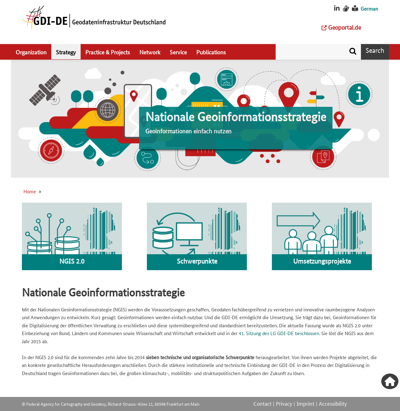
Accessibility (333, 403)
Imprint (305, 403)
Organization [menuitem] (31, 52)
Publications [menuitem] (211, 52)
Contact (262, 403)
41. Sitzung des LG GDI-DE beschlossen (279, 333)
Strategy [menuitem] (66, 52)
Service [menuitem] (178, 52)
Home (29, 191)
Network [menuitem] (149, 52)
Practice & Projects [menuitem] (107, 52)
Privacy (284, 403)
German (369, 8)
